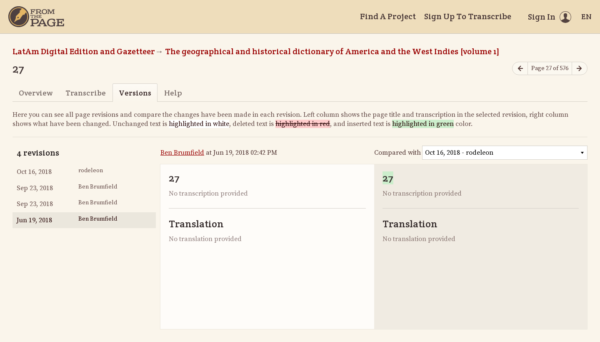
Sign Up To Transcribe (467, 16)
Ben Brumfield (182, 152)
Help (173, 93)
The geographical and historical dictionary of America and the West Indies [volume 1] (332, 51)
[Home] (36, 16)
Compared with (397, 152)
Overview (35, 93)
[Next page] (580, 68)
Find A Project (388, 16)
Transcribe (85, 93)
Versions (135, 93)
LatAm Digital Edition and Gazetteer (83, 51)
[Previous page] (520, 68)
